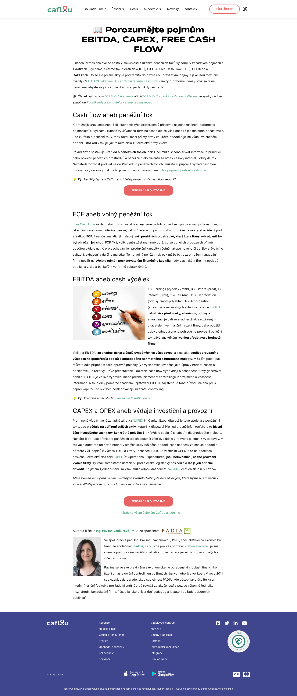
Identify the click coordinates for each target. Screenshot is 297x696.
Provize (103, 638)
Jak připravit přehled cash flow (183, 170)
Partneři (155, 638)
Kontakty (189, 9)
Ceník (132, 9)
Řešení (116, 9)
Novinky (171, 9)
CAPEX (138, 419)
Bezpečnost (106, 650)
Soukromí (104, 656)
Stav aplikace (159, 656)
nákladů (173, 468)
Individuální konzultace (165, 644)
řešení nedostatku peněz (134, 397)
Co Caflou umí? (93, 9)
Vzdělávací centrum (163, 620)
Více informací (225, 686)
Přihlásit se (224, 9)
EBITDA (215, 306)
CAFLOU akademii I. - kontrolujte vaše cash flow (123, 81)
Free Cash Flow (84, 223)
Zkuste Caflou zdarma (148, 189)
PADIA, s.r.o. (143, 544)
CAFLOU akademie (119, 96)
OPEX (119, 456)
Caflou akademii (197, 544)
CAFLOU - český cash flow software (170, 96)
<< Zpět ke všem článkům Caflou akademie (148, 510)
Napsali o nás (107, 626)
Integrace (157, 650)
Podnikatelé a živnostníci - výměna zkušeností (119, 102)
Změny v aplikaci (161, 632)
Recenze (104, 620)
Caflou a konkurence (111, 632)
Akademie (151, 9)
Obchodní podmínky (111, 644)
